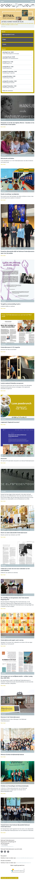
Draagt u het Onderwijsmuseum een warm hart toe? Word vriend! (16, 315)
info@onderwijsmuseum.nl (7, 846)
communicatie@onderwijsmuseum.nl (24, 858)
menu (2, 1)
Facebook (2, 852)
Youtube (5, 852)
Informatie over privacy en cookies (9, 878)
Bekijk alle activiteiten (8, 90)
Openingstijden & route (17, 35)
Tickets (17, 44)
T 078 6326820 (4, 845)
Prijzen (17, 40)
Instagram (8, 852)
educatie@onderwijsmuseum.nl (23, 862)
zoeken (32, 1)
